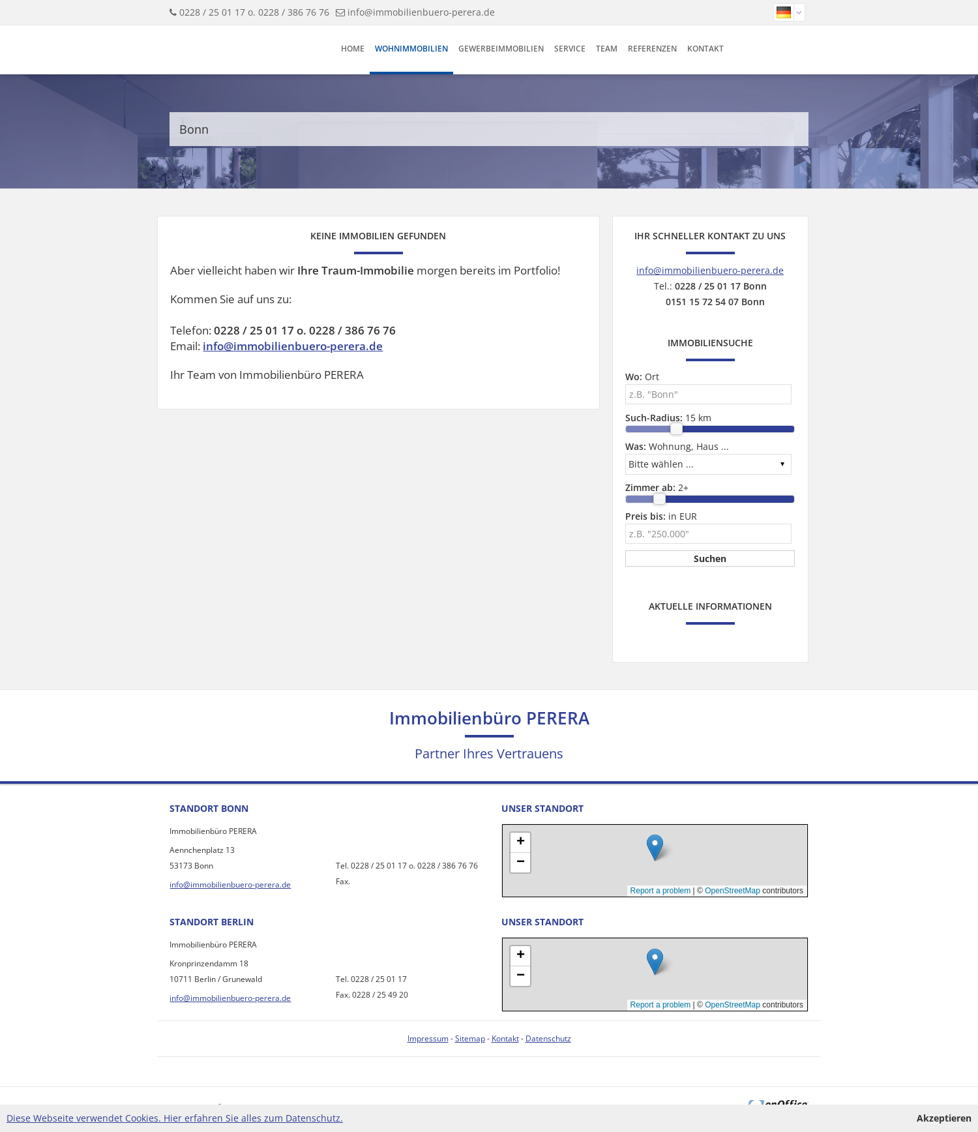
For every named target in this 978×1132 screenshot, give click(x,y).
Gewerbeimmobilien (501, 48)
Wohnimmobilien (411, 48)
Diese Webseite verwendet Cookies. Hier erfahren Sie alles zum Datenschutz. (175, 1118)
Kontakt (705, 48)
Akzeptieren (944, 1118)
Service (569, 48)
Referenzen (652, 48)
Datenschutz (548, 1038)
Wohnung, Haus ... (677, 446)
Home (352, 48)
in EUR (661, 516)
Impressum (428, 1038)
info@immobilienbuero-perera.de (421, 12)
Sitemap (470, 1038)
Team (606, 48)
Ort (642, 376)
